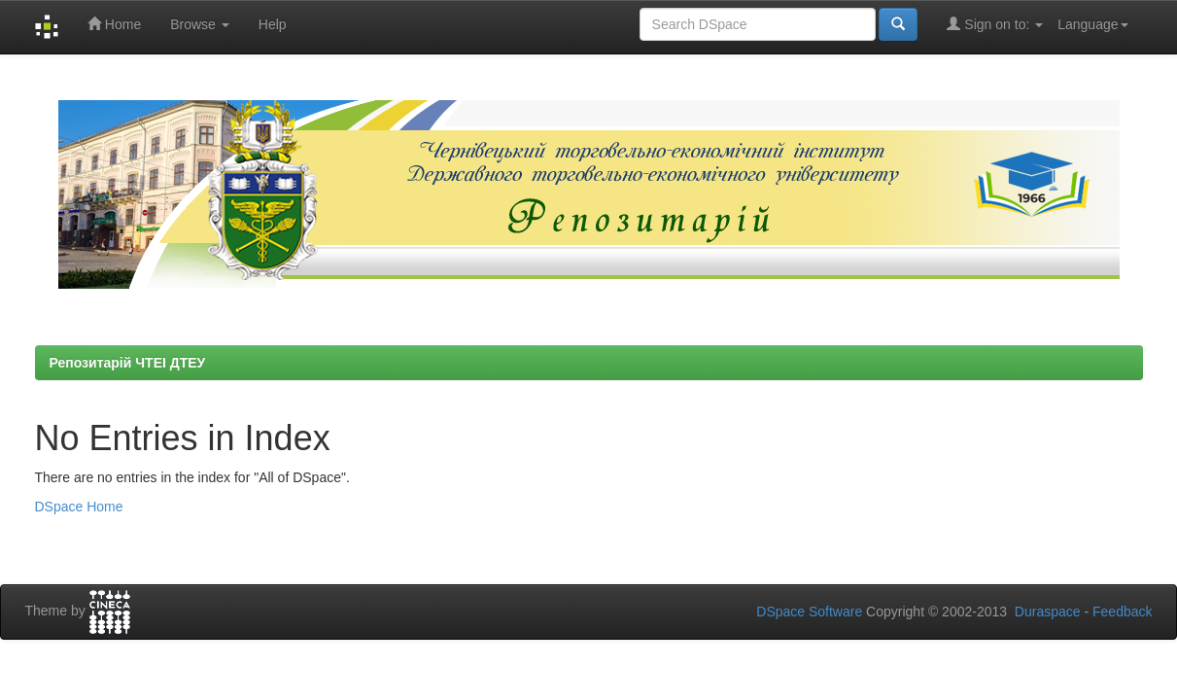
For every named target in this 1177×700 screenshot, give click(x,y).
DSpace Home (79, 506)
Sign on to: (995, 24)
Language (1092, 24)
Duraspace (1048, 611)
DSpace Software (809, 611)
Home (114, 24)
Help (273, 24)
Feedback (1122, 611)
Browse (199, 24)
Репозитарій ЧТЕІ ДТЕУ (128, 362)
